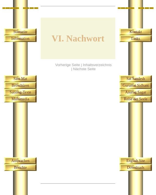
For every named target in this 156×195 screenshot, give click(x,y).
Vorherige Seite (67, 65)
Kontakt (135, 32)
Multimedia (20, 99)
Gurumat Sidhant (136, 85)
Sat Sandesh (135, 79)
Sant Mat (20, 79)
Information (20, 39)
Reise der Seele (135, 99)
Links (135, 39)
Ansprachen (20, 161)
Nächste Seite (84, 69)
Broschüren (20, 85)
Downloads (135, 167)
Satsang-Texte (20, 92)
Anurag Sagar (135, 92)
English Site (135, 161)
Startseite (20, 32)
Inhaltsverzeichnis (97, 65)
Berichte (20, 167)
